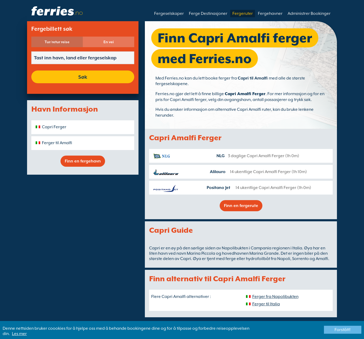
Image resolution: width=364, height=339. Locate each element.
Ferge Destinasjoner (208, 13)
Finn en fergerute (241, 205)
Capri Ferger (54, 127)
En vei (108, 42)
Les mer (19, 333)
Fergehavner (270, 13)
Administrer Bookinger (309, 13)
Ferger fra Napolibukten (275, 296)
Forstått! (342, 329)
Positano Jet (218, 187)
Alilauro (218, 171)
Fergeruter (242, 13)
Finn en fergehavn (83, 161)
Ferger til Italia (266, 304)
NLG (220, 155)
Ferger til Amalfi (57, 142)
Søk (82, 77)
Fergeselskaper (169, 13)
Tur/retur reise (57, 42)
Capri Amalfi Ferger (245, 93)
